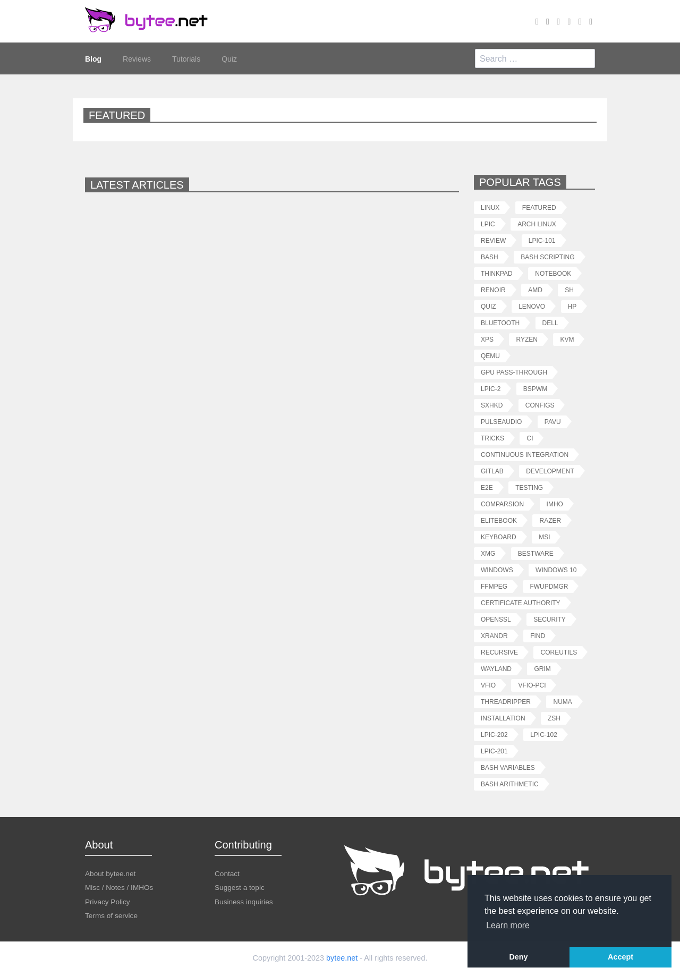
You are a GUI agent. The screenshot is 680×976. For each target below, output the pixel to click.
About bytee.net (110, 873)
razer (550, 520)
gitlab (492, 471)
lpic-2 (490, 388)
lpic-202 (494, 734)
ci (529, 438)
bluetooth (500, 322)
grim (542, 668)
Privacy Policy (107, 901)
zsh (554, 718)
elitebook (499, 520)
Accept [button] (620, 957)
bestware (536, 553)
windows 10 (556, 569)
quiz (488, 306)
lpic (488, 223)
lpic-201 (494, 751)
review (493, 240)
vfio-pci (532, 685)
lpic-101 (542, 240)
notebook (553, 273)
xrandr (494, 635)
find (537, 635)
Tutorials (186, 59)
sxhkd (492, 405)
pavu (553, 421)
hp (572, 306)
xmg (488, 553)
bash (489, 256)
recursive (499, 652)
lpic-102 (543, 734)
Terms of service (111, 915)
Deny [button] (518, 957)
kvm (567, 339)
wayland (496, 668)
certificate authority (520, 602)
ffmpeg (494, 586)
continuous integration (524, 454)
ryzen (526, 339)
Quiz (229, 59)
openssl (496, 619)
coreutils (558, 652)
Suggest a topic (240, 887)
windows (497, 569)
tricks (492, 438)
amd (535, 289)
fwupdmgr (549, 586)
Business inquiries (244, 901)
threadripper (506, 701)
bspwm (535, 388)
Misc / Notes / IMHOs (119, 887)
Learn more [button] (508, 925)
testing (529, 487)
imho (555, 503)
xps (487, 339)
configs (540, 405)
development (550, 471)
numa (562, 701)
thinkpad (497, 273)
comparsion (502, 503)
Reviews (137, 59)
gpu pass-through (514, 372)
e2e (487, 487)
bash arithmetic (510, 783)
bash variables (508, 767)
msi (544, 536)
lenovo (531, 306)
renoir (493, 289)
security (549, 619)
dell (550, 322)
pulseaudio (501, 421)
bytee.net (342, 958)
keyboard (498, 536)
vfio (488, 685)
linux (490, 207)
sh (569, 289)
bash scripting (547, 256)
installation (503, 718)
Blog (93, 59)
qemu (490, 355)
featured (539, 207)
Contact (227, 873)
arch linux (536, 223)
